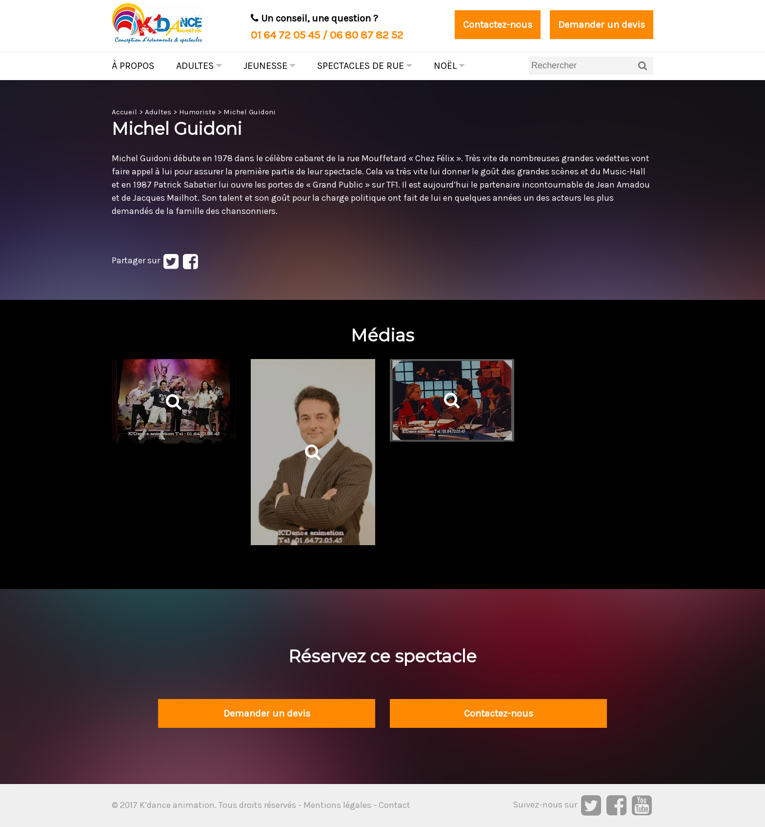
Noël (449, 65)
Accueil (124, 111)
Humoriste (197, 111)
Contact (394, 805)
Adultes (198, 65)
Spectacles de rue (364, 65)
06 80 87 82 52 (366, 35)
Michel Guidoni (249, 111)
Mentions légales (337, 805)
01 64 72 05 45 (285, 35)
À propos (133, 65)
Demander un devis (601, 24)
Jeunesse (269, 65)
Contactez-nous (497, 24)
